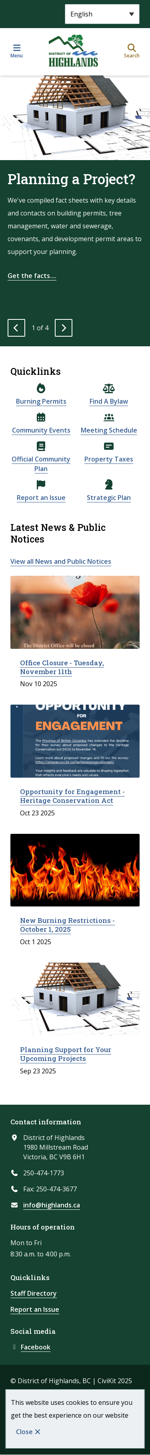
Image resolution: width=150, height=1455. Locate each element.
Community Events (41, 430)
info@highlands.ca (51, 1205)
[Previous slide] (16, 328)
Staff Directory (33, 1293)
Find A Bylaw (109, 401)
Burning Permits (41, 401)
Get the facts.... (32, 275)
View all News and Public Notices (60, 561)
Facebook (30, 1347)
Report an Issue (41, 497)
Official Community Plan (41, 464)
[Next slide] (63, 328)
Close (24, 1431)
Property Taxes (108, 459)
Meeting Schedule (109, 430)
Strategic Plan (109, 497)
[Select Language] (102, 14)
